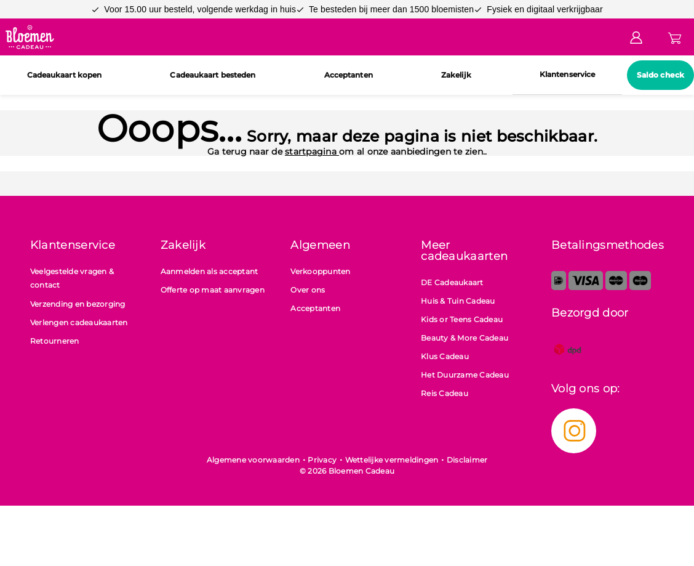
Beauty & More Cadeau (464, 337)
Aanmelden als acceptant (209, 271)
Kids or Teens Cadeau (462, 319)
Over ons (307, 289)
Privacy (322, 459)
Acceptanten (348, 74)
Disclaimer (467, 459)
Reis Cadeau (444, 393)
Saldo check (660, 74)
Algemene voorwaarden (253, 459)
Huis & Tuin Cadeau (458, 300)
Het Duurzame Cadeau (465, 374)
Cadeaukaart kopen (64, 74)
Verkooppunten (320, 271)
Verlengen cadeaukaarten (79, 322)
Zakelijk (456, 74)
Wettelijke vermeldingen (392, 459)
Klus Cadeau (445, 356)
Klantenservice (567, 74)
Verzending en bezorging (78, 304)
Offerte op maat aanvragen (213, 289)
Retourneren (54, 341)
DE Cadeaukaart (452, 282)
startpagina (312, 151)
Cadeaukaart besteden (212, 74)
